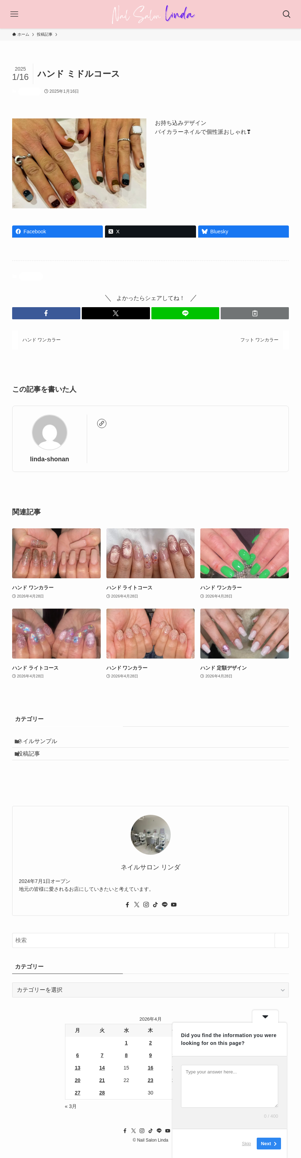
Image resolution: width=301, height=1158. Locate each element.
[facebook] (127, 913)
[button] (46, 313)
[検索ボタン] (286, 14)
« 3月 (71, 1115)
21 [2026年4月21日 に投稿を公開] (102, 1089)
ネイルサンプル (42, 743)
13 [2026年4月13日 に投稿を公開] (77, 1076)
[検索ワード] (150, 948)
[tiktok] (155, 913)
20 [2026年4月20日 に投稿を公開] (77, 1089)
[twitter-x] (136, 913)
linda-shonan (49, 459)
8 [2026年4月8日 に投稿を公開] (126, 1064)
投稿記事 (29, 91)
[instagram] (146, 913)
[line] (164, 913)
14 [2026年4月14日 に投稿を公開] (102, 1076)
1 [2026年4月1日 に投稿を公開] (126, 1051)
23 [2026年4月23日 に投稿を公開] (151, 1089)
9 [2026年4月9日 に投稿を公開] (150, 1064)
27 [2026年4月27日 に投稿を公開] (77, 1101)
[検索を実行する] (282, 948)
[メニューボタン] (14, 14)
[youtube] (173, 913)
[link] (101, 423)
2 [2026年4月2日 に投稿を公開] (150, 1051)
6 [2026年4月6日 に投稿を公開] (77, 1064)
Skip (246, 1143)
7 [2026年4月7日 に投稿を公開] (102, 1064)
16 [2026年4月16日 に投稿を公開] (151, 1076)
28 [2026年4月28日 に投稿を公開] (102, 1101)
